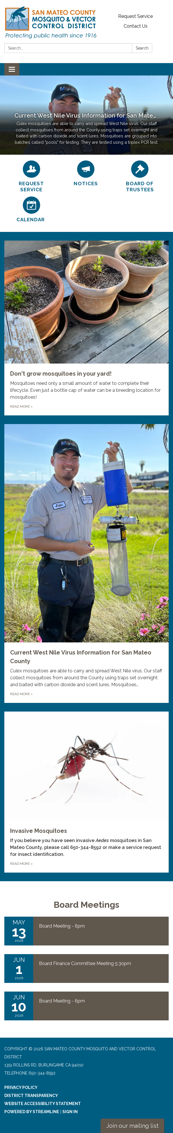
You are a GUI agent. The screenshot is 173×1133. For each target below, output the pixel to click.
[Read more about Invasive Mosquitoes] (86, 792)
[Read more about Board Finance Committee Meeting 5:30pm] (86, 968)
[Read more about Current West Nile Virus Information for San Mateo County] (86, 563)
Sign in (70, 1111)
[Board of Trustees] (140, 176)
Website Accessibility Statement (42, 1103)
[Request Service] (31, 176)
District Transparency (31, 1095)
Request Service (135, 16)
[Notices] (85, 173)
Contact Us (136, 26)
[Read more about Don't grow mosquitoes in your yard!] (86, 328)
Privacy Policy (21, 1087)
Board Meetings (86, 905)
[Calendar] (31, 209)
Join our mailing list (132, 1125)
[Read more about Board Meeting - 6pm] (86, 931)
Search (142, 48)
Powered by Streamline (31, 1111)
